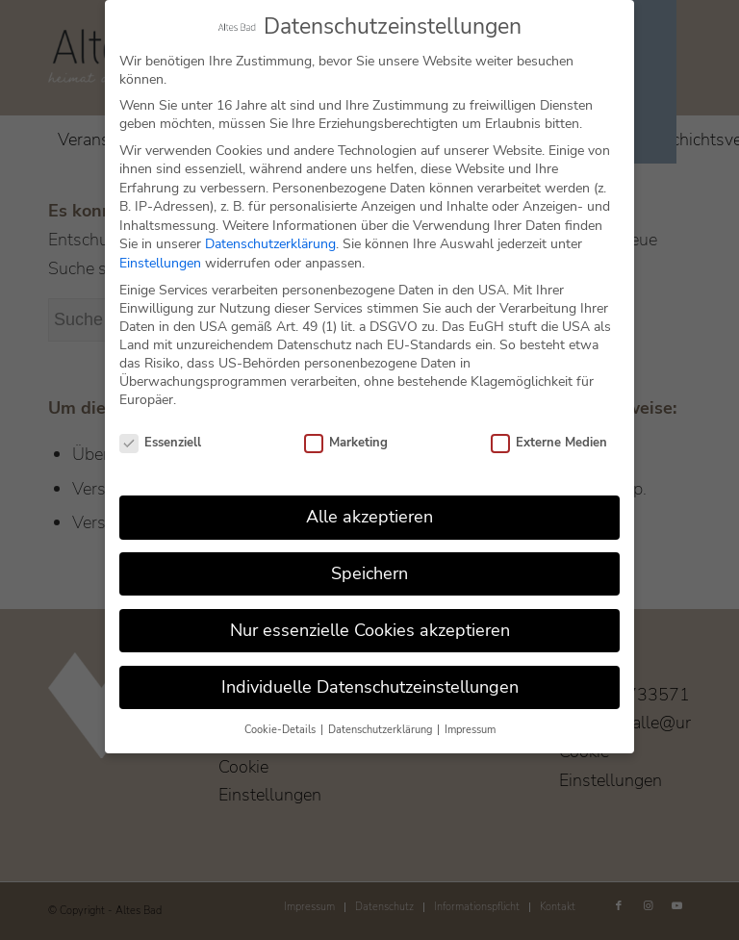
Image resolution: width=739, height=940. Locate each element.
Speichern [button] (369, 572)
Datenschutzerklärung (270, 243)
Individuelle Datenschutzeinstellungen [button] (370, 686)
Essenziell (160, 441)
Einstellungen (160, 262)
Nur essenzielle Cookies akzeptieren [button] (370, 629)
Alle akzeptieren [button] (369, 515)
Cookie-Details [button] (281, 728)
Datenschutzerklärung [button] (381, 728)
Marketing (346, 441)
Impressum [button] (470, 728)
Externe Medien (549, 441)
